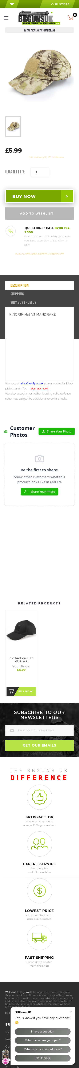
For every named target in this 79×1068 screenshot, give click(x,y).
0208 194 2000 (32, 954)
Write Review (56, 157)
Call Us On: (12, 954)
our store (57, 4)
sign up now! (39, 388)
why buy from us (23, 303)
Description (20, 286)
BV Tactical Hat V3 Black (21, 601)
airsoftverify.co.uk (32, 383)
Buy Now (25, 633)
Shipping (17, 294)
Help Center (14, 974)
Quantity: (15, 172)
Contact (11, 988)
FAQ (8, 981)
